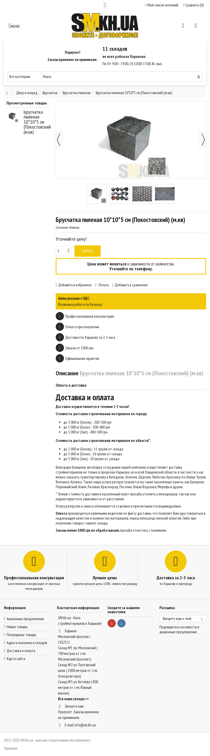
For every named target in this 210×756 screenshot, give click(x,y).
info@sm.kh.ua (85, 725)
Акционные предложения (25, 618)
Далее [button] (203, 140)
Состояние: (62, 227)
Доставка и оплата (21, 650)
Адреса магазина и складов (27, 642)
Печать (103, 284)
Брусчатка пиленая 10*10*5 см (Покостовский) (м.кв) (38, 122)
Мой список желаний (161, 5)
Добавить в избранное (75, 284)
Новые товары (17, 626)
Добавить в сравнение (131, 284)
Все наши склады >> (73, 698)
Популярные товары (21, 634)
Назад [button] (58, 140)
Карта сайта (16, 658)
